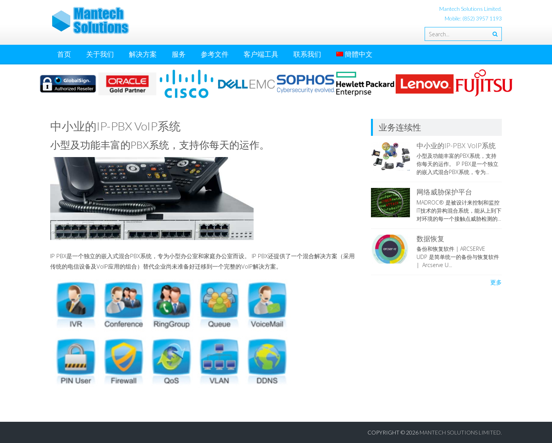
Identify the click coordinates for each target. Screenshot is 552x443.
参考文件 (215, 54)
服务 (179, 54)
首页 (64, 54)
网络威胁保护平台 (444, 191)
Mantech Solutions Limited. (461, 432)
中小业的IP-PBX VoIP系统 (456, 145)
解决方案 (143, 54)
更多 (496, 282)
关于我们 (100, 54)
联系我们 (307, 54)
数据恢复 (430, 238)
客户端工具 (261, 54)
